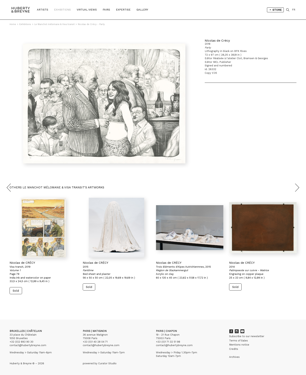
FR (293, 9)
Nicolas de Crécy (217, 40)
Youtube (242, 331)
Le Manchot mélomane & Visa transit (54, 24)
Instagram (237, 331)
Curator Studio (107, 363)
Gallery (142, 9)
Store (275, 9)
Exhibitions (62, 9)
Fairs (106, 9)
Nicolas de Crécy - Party (91, 24)
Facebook (231, 331)
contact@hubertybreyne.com (28, 345)
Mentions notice (239, 344)
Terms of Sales (238, 340)
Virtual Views (87, 9)
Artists (42, 9)
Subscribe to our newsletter (246, 336)
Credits (233, 348)
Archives (234, 356)
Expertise (123, 9)
